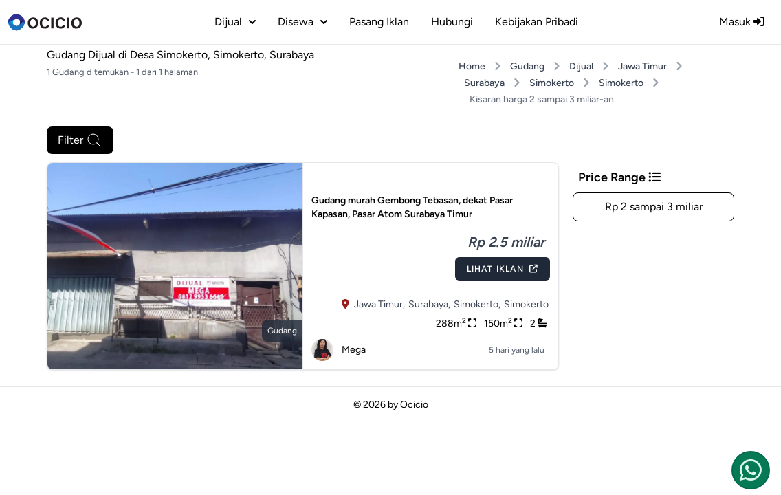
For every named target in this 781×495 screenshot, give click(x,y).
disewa (302, 21)
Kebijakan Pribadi (536, 21)
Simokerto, (477, 304)
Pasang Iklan (379, 21)
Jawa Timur (642, 66)
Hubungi (452, 21)
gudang (282, 331)
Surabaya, (429, 304)
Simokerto (551, 83)
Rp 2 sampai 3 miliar (654, 206)
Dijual (581, 66)
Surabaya (484, 83)
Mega (338, 350)
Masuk (741, 21)
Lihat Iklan (502, 269)
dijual (235, 21)
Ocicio (414, 404)
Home (472, 66)
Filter (80, 140)
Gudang (527, 66)
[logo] (45, 22)
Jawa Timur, (379, 304)
